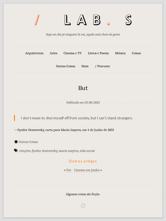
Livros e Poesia (98, 53)
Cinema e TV (73, 53)
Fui (68, 170)
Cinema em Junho (87, 170)
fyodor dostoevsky (44, 151)
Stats (85, 66)
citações (24, 151)
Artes (53, 53)
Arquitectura (34, 53)
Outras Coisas (65, 66)
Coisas (136, 53)
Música (120, 53)
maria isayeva (69, 151)
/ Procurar (102, 66)
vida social (87, 151)
